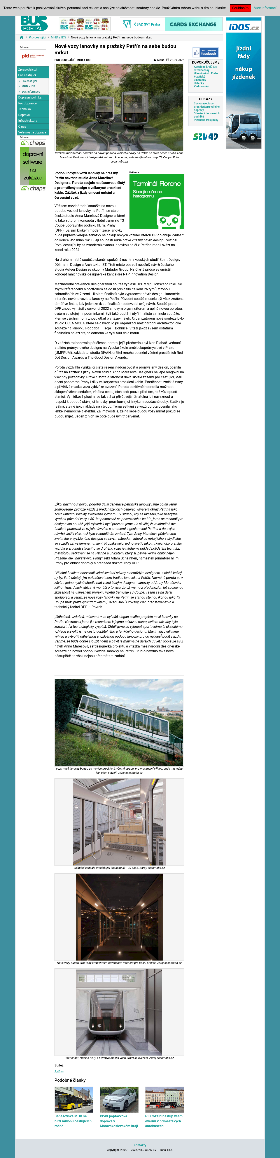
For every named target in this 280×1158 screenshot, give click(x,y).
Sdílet (59, 1072)
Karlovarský (201, 86)
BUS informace (30, 91)
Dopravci (24, 115)
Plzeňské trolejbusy (206, 119)
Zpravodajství (27, 69)
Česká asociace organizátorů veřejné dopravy (207, 107)
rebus (158, 60)
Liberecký (200, 79)
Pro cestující (37, 37)
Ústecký (199, 83)
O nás (22, 126)
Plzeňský (199, 76)
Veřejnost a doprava (32, 132)
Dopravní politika (30, 97)
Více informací (265, 8)
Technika (24, 109)
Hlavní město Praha (206, 73)
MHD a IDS (58, 37)
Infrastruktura (27, 121)
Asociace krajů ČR (205, 66)
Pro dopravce (27, 103)
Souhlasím (240, 8)
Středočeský (201, 70)
